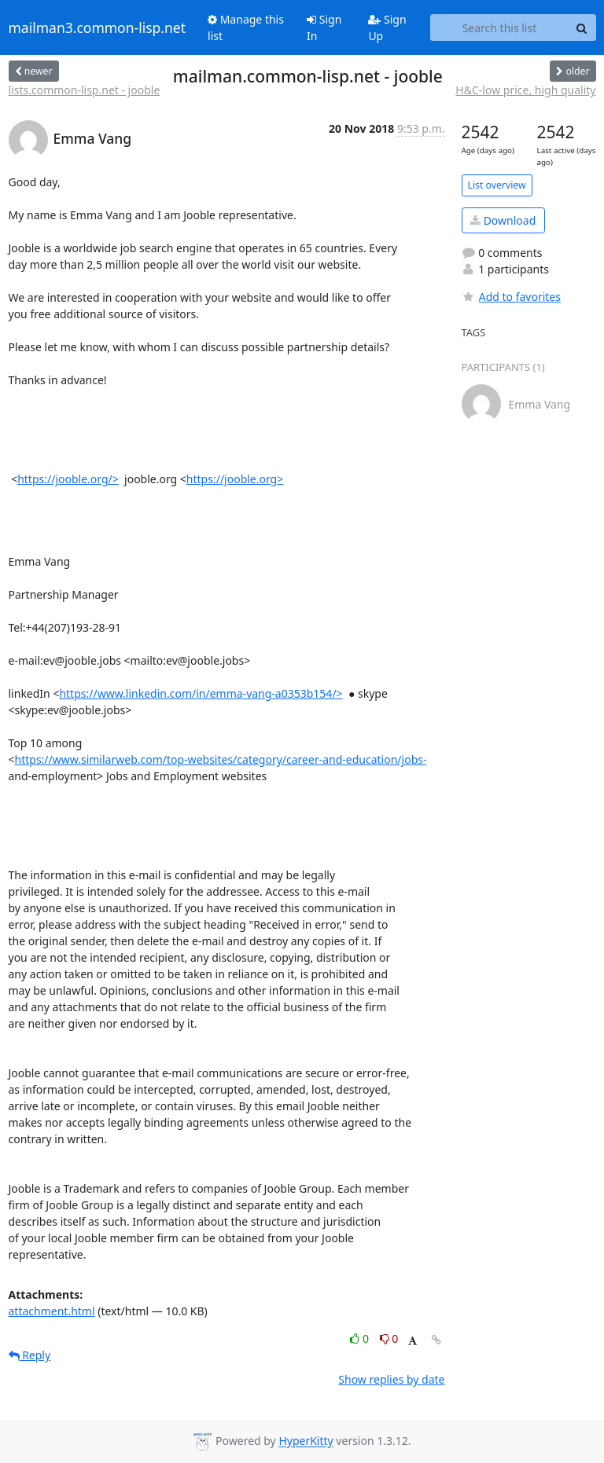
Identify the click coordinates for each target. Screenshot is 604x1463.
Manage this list (246, 27)
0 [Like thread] (360, 1338)
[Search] (582, 27)
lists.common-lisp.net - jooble (84, 89)
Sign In (324, 27)
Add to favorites (511, 296)
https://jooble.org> (234, 478)
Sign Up (387, 27)
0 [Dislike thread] (389, 1338)
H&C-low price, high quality (525, 89)
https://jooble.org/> (68, 478)
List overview (497, 185)
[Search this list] (499, 27)
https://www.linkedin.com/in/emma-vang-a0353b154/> (200, 693)
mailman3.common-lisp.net (97, 27)
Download (503, 220)
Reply (30, 1355)
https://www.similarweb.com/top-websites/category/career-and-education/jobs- (221, 759)
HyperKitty (305, 1441)
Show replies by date (391, 1379)
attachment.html (52, 1311)
